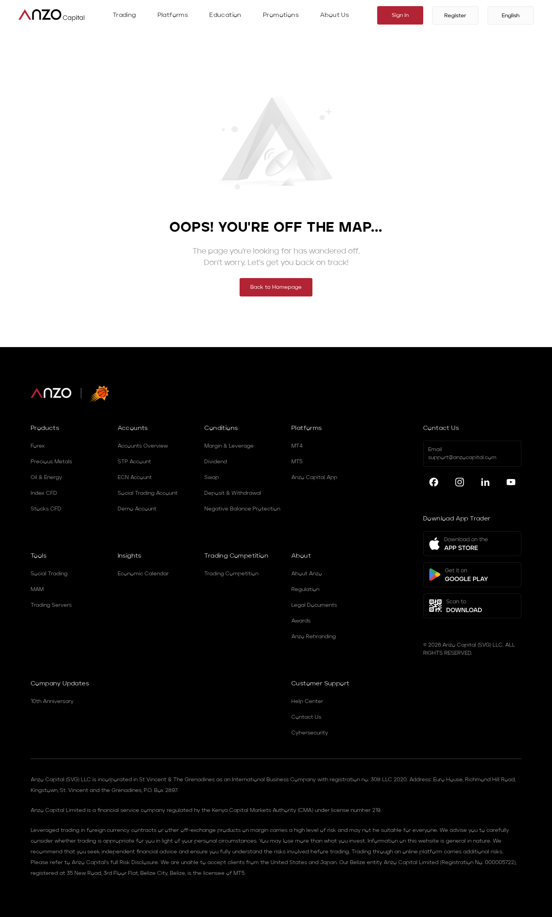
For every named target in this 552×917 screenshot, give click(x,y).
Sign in (400, 15)
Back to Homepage (276, 287)
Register (455, 15)
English (510, 15)
